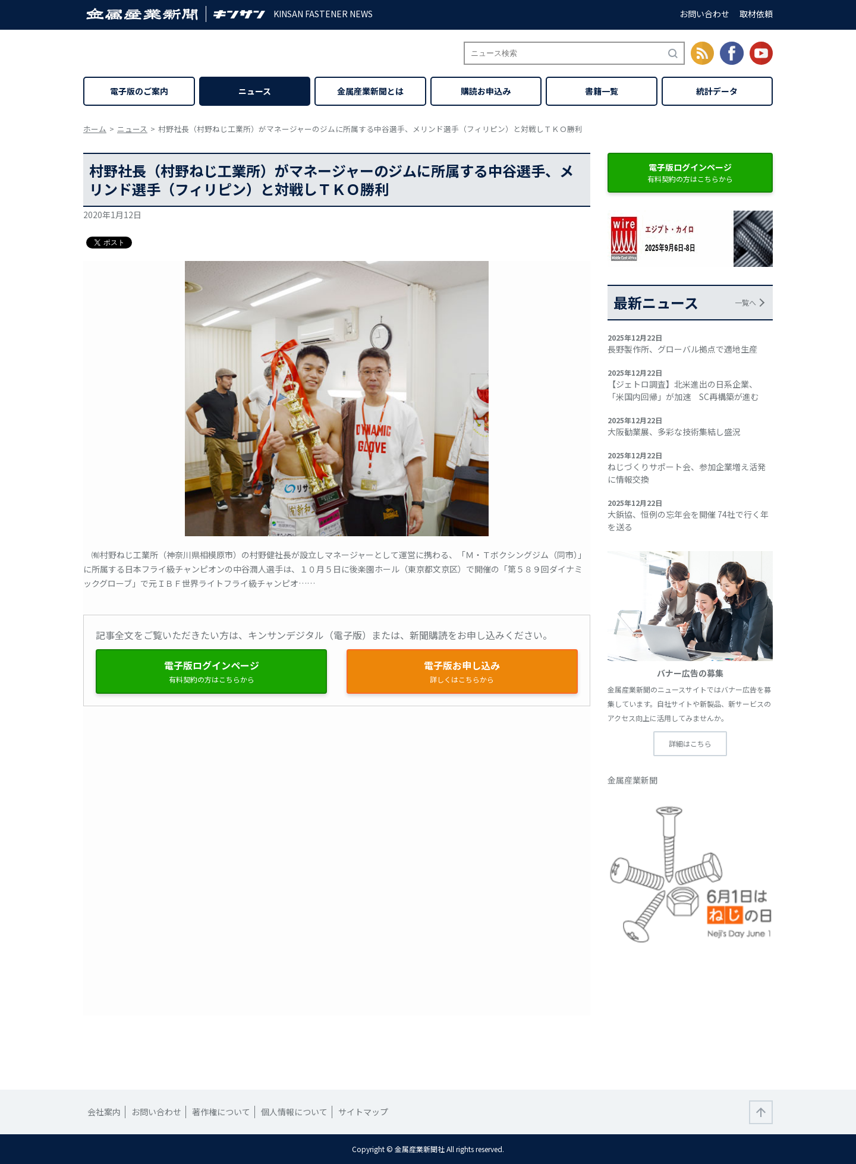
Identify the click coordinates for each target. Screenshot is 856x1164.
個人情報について (294, 1112)
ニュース (254, 91)
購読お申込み (486, 91)
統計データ (717, 91)
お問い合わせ (704, 14)
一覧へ (745, 302)
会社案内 (104, 1112)
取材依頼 (756, 14)
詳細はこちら (690, 743)
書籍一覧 (601, 91)
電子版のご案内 (139, 91)
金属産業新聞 (632, 780)
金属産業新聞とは (370, 91)
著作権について (221, 1112)
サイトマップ (363, 1112)
